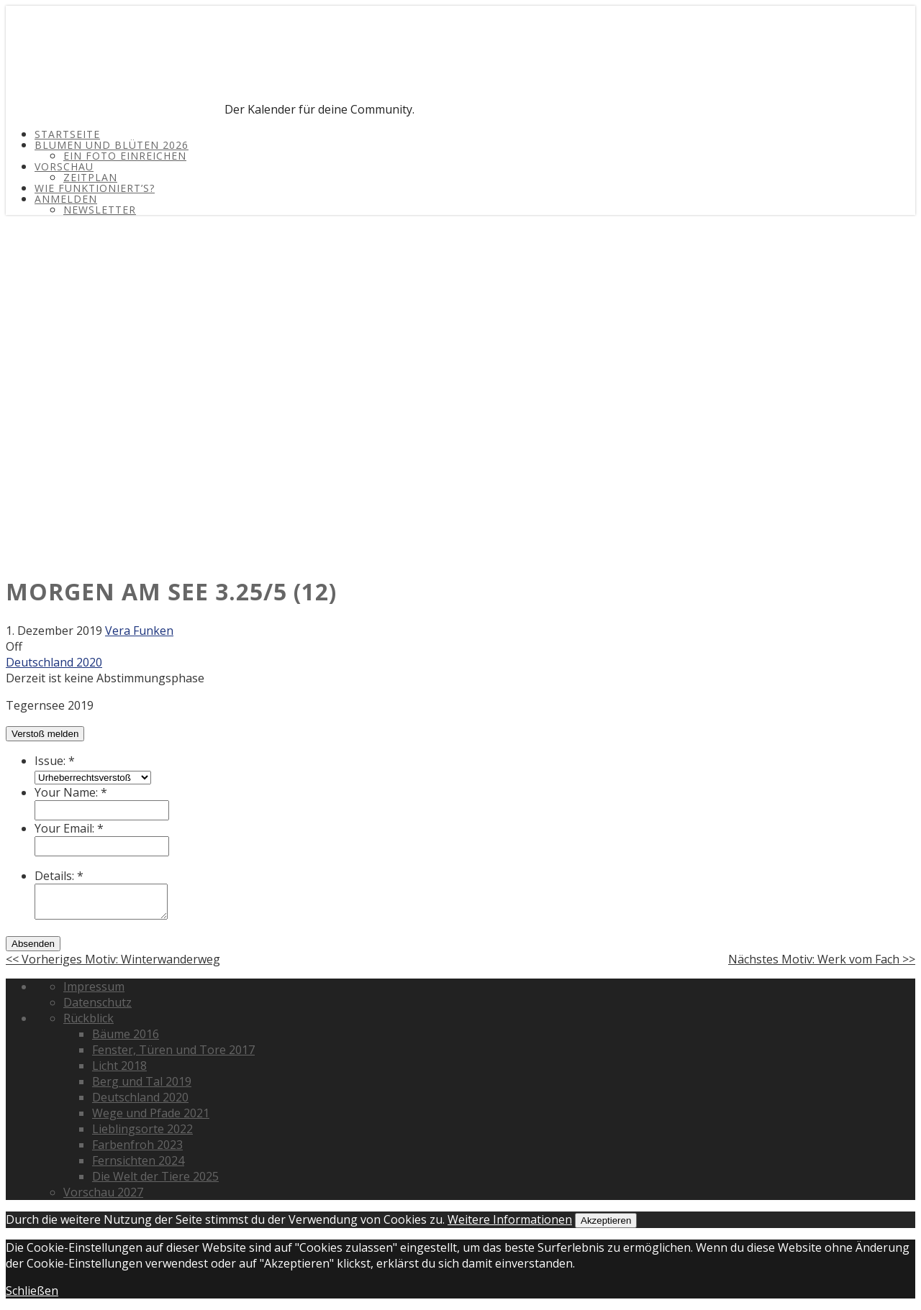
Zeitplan (90, 177)
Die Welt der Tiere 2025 (155, 1176)
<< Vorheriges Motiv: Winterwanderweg (113, 959)
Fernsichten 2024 (138, 1160)
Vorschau (64, 166)
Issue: (55, 761)
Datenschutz (97, 1002)
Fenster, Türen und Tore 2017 (173, 1050)
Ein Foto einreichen (124, 155)
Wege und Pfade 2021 (150, 1113)
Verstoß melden (45, 733)
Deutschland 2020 (54, 662)
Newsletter (99, 209)
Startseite (67, 134)
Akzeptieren (606, 1220)
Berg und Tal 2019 (141, 1081)
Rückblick (88, 1018)
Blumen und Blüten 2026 (112, 145)
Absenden (33, 943)
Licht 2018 (119, 1065)
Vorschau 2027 (103, 1192)
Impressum (93, 986)
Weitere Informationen (510, 1219)
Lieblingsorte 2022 (142, 1129)
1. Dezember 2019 (54, 630)
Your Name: (71, 792)
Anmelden (66, 199)
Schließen (32, 1290)
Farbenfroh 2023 (137, 1145)
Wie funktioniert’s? (95, 188)
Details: (59, 876)
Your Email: (69, 828)
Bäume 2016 (125, 1034)
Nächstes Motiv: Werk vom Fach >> (821, 959)
